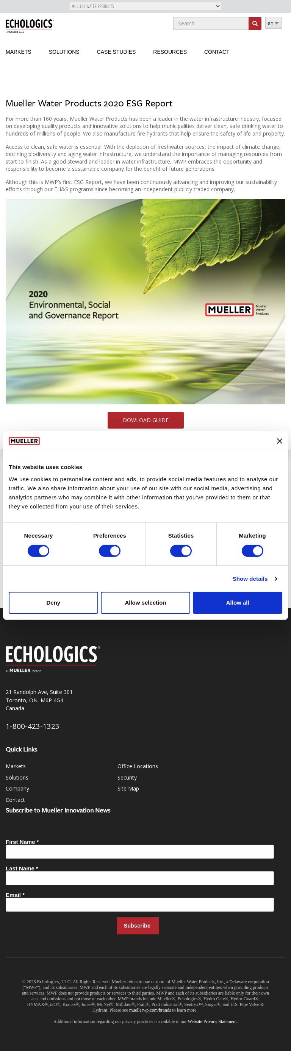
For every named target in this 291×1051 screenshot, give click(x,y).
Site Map (128, 788)
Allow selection (145, 602)
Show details (250, 578)
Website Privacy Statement (212, 1021)
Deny (53, 602)
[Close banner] (279, 441)
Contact (217, 52)
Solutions (64, 52)
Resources (170, 52)
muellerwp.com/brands (150, 1010)
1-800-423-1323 (32, 726)
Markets (18, 52)
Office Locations (137, 766)
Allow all (237, 602)
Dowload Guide (146, 420)
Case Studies (116, 52)
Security (127, 777)
